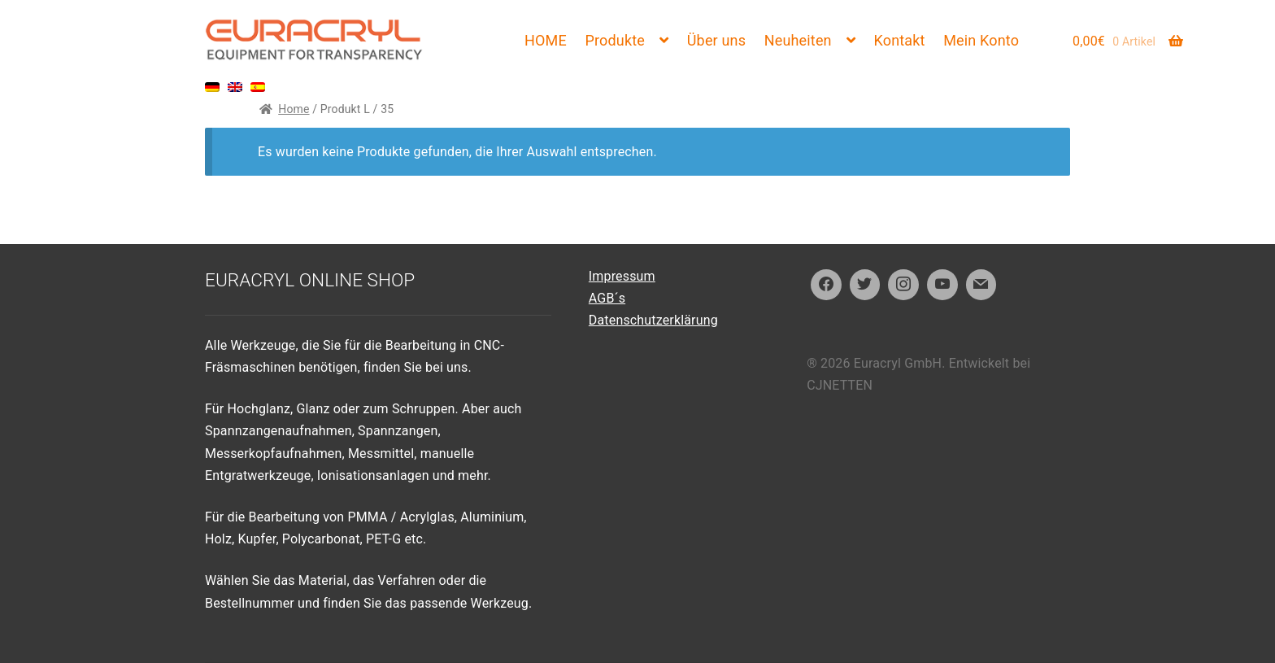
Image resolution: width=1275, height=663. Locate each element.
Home (293, 109)
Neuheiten (798, 40)
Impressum (622, 276)
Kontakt (899, 40)
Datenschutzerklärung (653, 320)
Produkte (615, 40)
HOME (545, 40)
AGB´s (607, 298)
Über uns (716, 40)
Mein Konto (981, 40)
